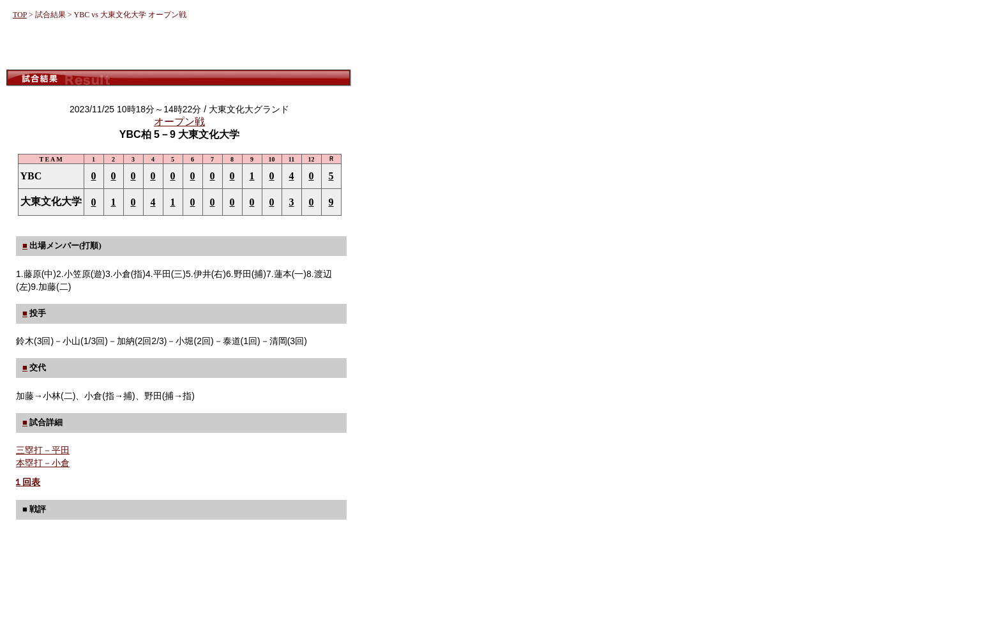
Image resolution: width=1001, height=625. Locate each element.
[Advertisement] (178, 46)
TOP (20, 14)
